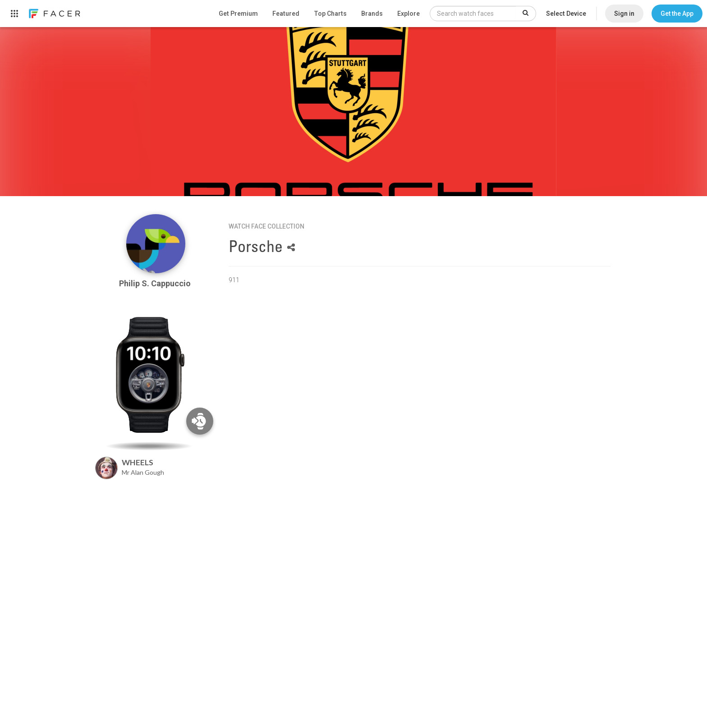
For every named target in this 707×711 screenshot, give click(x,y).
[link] (54, 13)
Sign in (624, 13)
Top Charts (330, 13)
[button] (677, 13)
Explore (408, 13)
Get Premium (238, 13)
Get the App (677, 13)
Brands (372, 13)
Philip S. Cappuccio (156, 283)
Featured (285, 13)
